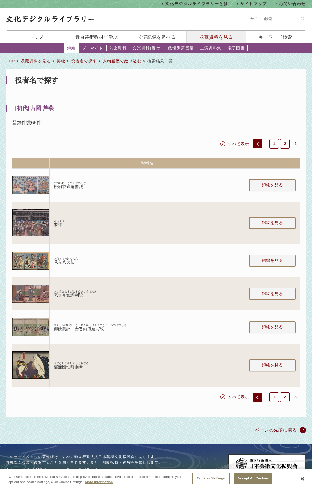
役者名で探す (84, 61)
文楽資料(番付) (147, 48)
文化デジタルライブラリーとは (196, 3)
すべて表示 (238, 143)
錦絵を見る (272, 184)
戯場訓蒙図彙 (181, 48)
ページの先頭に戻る (276, 430)
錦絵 (71, 48)
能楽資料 (118, 48)
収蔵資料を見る (216, 37)
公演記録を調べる (157, 37)
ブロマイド (93, 48)
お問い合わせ (292, 3)
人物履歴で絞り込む (122, 61)
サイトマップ (253, 3)
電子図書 (236, 48)
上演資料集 (211, 48)
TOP (10, 61)
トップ (36, 37)
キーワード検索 (275, 37)
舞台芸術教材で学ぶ (96, 37)
